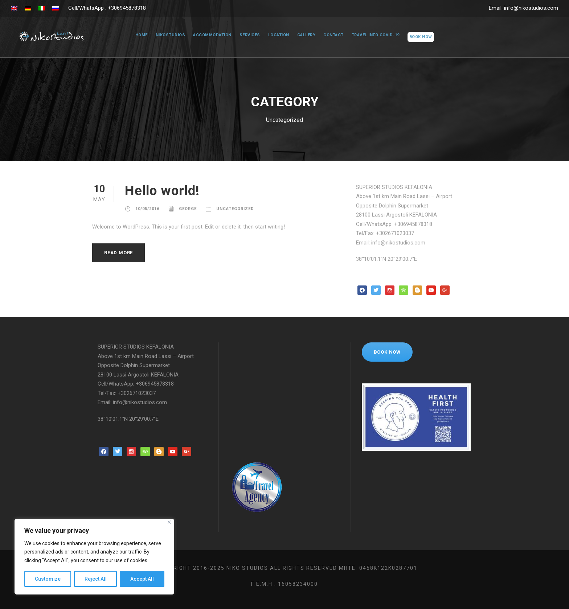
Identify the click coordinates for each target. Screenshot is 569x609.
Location (277, 35)
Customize (48, 579)
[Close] (169, 522)
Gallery (306, 35)
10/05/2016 (147, 209)
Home (137, 35)
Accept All (142, 579)
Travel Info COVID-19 (377, 35)
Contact (334, 35)
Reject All (96, 579)
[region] (94, 556)
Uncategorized (237, 209)
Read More (120, 252)
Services (247, 35)
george (188, 209)
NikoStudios (166, 35)
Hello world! (165, 190)
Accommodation (208, 35)
